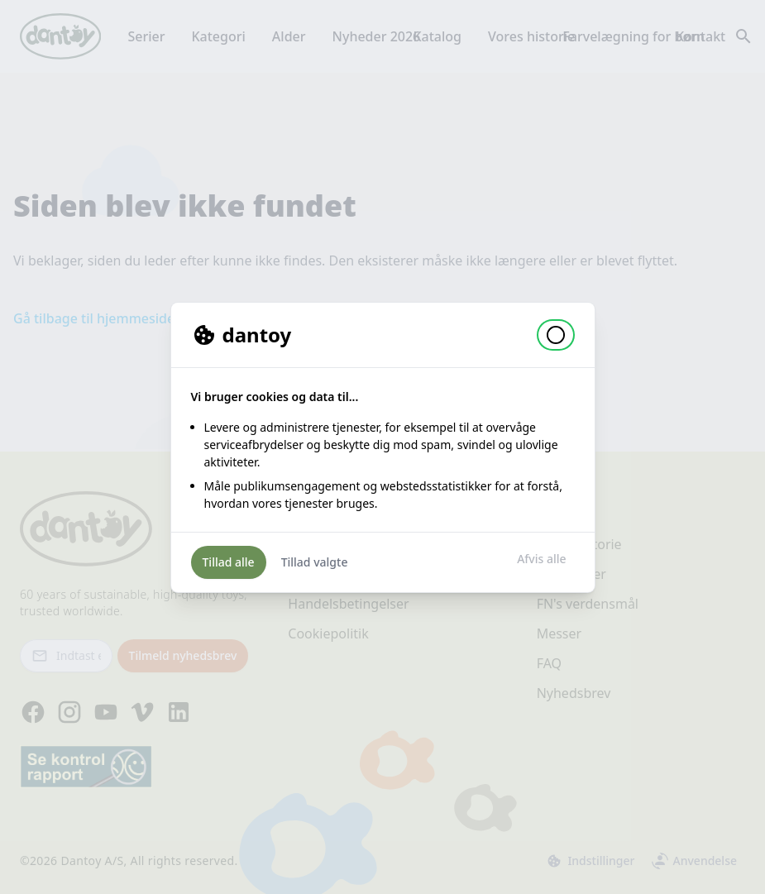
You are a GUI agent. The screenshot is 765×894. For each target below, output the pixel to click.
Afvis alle (541, 559)
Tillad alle (229, 562)
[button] (556, 335)
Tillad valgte (314, 562)
